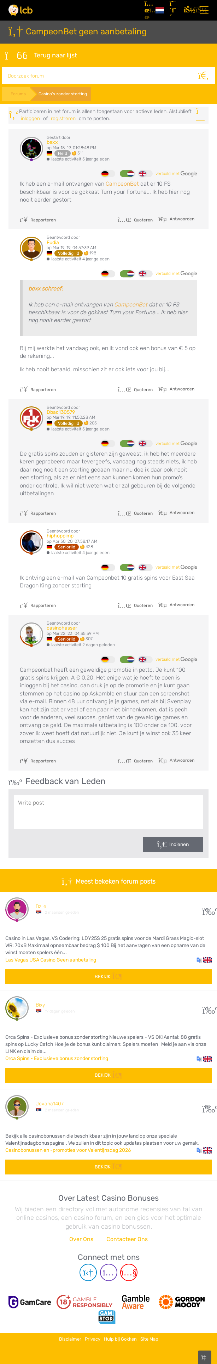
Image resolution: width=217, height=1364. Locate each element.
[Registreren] (174, 10)
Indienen (179, 843)
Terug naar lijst (41, 54)
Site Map (149, 1336)
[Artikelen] (147, 10)
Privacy (92, 1336)
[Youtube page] (128, 1271)
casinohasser (62, 627)
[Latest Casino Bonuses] (20, 10)
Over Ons (81, 1238)
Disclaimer (70, 1336)
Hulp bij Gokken (120, 1336)
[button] (204, 958)
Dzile (41, 905)
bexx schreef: (45, 287)
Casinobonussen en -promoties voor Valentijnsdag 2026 (68, 1149)
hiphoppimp (60, 535)
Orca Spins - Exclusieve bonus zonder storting (56, 1057)
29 (207, 908)
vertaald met (176, 172)
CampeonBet (122, 182)
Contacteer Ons (127, 1238)
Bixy (40, 1004)
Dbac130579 (61, 411)
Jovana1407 (50, 1103)
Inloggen (30, 117)
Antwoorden (181, 217)
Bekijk (108, 975)
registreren (63, 117)
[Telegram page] (88, 1271)
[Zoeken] (206, 74)
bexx (52, 141)
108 (207, 1105)
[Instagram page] (108, 1271)
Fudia (53, 241)
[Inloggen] (188, 10)
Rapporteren (38, 218)
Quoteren (135, 218)
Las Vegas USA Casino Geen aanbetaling (50, 959)
